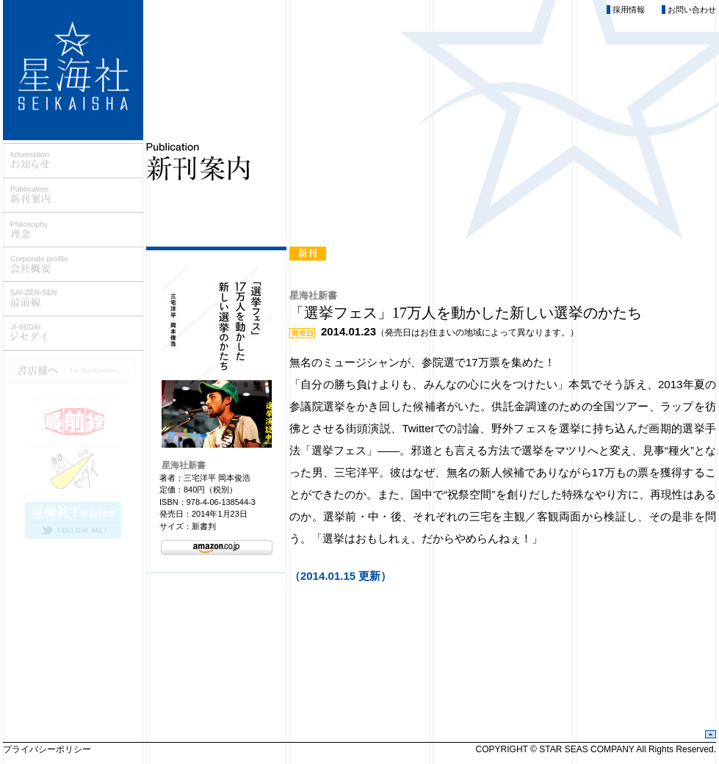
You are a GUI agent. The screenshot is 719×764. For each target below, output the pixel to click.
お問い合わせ (692, 9)
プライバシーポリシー (47, 749)
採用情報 (629, 9)
